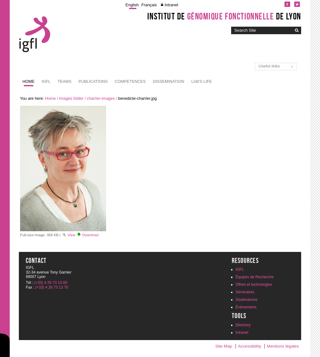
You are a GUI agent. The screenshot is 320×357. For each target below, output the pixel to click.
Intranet (171, 5)
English (132, 5)
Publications (93, 81)
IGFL (45, 81)
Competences (130, 81)
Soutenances (247, 299)
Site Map (223, 346)
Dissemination (168, 81)
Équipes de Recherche (255, 277)
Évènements (246, 307)
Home (29, 81)
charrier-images (101, 98)
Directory (243, 325)
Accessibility (249, 346)
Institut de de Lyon (224, 16)
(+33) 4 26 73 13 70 (51, 287)
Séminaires (245, 292)
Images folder (71, 98)
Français (149, 5)
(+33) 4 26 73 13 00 (50, 282)
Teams (64, 81)
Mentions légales (283, 346)
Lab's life (201, 81)
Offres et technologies (254, 284)
